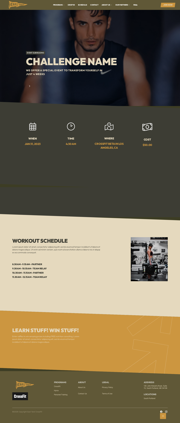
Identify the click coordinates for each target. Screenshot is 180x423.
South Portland (149, 398)
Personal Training (60, 394)
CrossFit (57, 386)
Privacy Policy (107, 387)
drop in (71, 5)
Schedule (82, 5)
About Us (81, 387)
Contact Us (82, 393)
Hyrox (56, 390)
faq (135, 5)
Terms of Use (107, 393)
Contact (94, 5)
